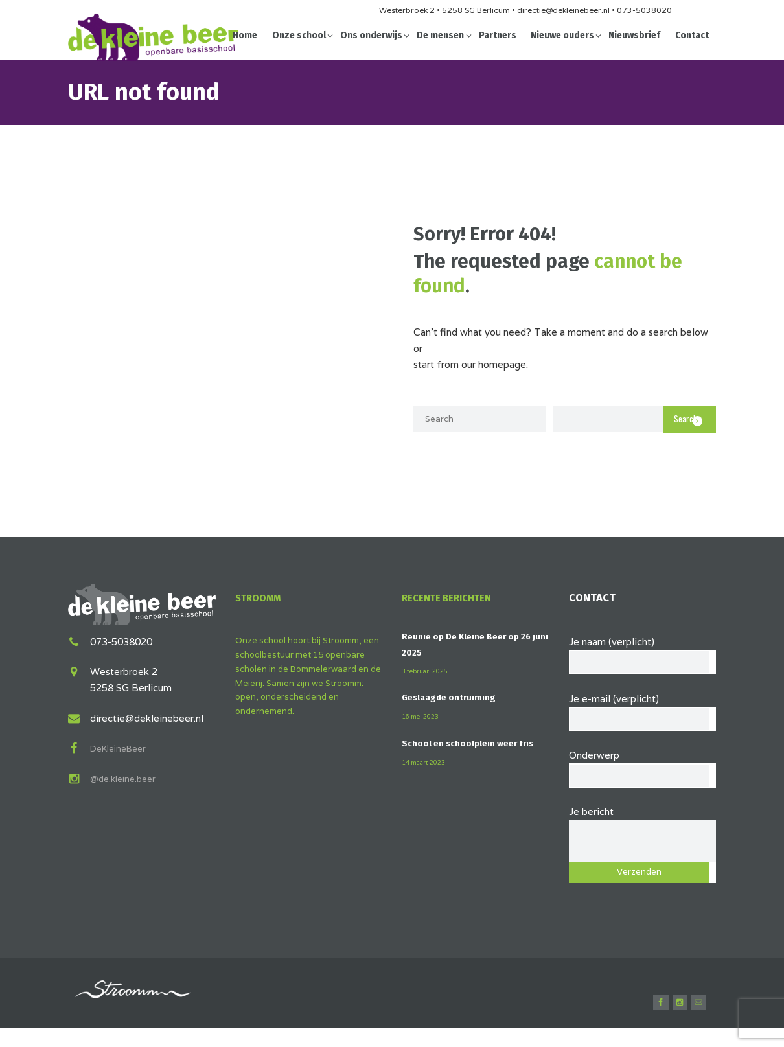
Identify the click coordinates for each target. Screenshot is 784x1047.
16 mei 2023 (424, 715)
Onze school (299, 35)
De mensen (440, 35)
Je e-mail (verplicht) (643, 713)
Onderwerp (643, 774)
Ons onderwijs (371, 35)
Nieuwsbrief (634, 35)
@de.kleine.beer (126, 776)
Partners (497, 35)
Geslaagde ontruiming (453, 697)
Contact (692, 35)
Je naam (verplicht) (643, 653)
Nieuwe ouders (562, 35)
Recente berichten (452, 597)
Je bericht (643, 831)
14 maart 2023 (427, 776)
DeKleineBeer (122, 746)
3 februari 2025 (428, 670)
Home (245, 35)
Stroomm (261, 597)
